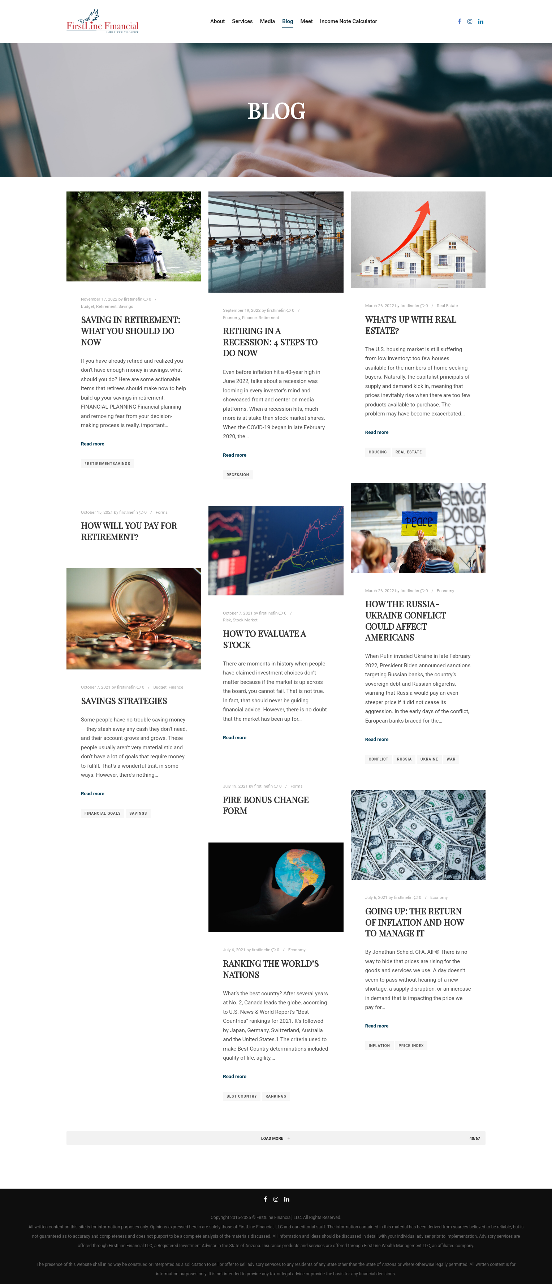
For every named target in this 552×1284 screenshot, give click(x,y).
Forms (162, 512)
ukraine (429, 759)
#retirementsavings (107, 464)
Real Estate (447, 305)
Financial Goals (103, 813)
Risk (227, 619)
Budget (87, 306)
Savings (125, 306)
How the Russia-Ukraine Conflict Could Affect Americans (405, 620)
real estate (409, 452)
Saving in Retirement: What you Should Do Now (130, 330)
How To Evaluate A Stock (264, 639)
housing (378, 452)
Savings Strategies (124, 700)
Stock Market (245, 619)
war (451, 759)
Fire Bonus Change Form (266, 805)
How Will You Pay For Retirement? (129, 531)
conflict (379, 759)
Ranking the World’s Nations (271, 969)
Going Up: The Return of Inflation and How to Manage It (414, 922)
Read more (92, 444)
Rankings (276, 1096)
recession (238, 475)
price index (411, 1046)
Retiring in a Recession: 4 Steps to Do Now (270, 341)
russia (404, 759)
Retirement (106, 306)
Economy (231, 317)
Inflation (379, 1046)
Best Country (242, 1096)
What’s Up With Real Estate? (410, 325)
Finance (249, 317)
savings (138, 813)
